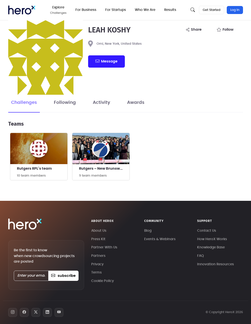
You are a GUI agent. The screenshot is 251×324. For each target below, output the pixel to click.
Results (170, 10)
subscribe (63, 276)
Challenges (24, 102)
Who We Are (145, 10)
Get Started (211, 10)
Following (65, 102)
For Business (85, 10)
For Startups (115, 10)
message (106, 61)
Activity (101, 102)
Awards (135, 102)
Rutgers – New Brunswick (102, 168)
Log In (234, 10)
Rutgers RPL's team (34, 168)
